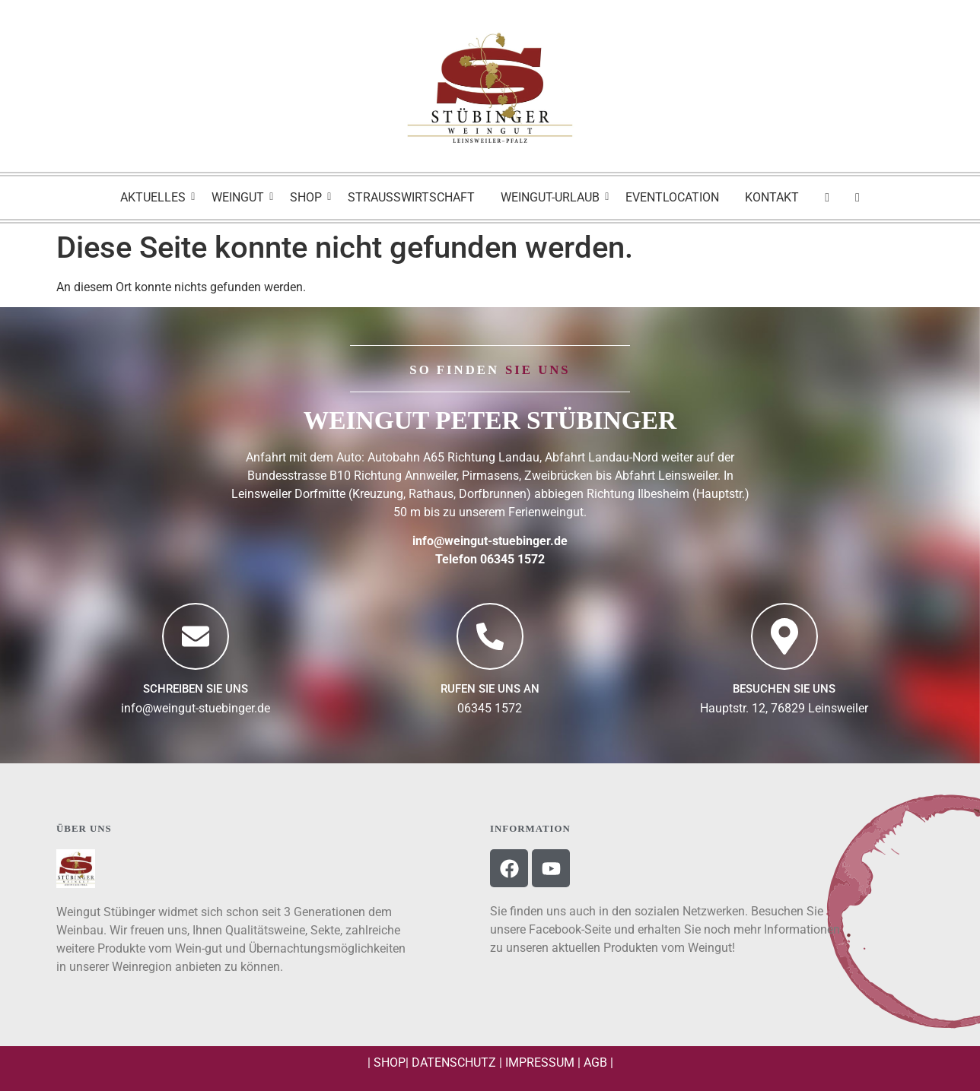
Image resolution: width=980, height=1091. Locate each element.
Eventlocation (672, 197)
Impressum (539, 1062)
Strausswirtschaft (411, 197)
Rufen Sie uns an (490, 689)
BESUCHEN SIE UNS (784, 689)
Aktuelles (155, 197)
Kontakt (772, 197)
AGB (595, 1062)
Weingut (240, 197)
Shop (308, 197)
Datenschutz (454, 1062)
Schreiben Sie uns (195, 689)
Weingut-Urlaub (553, 197)
